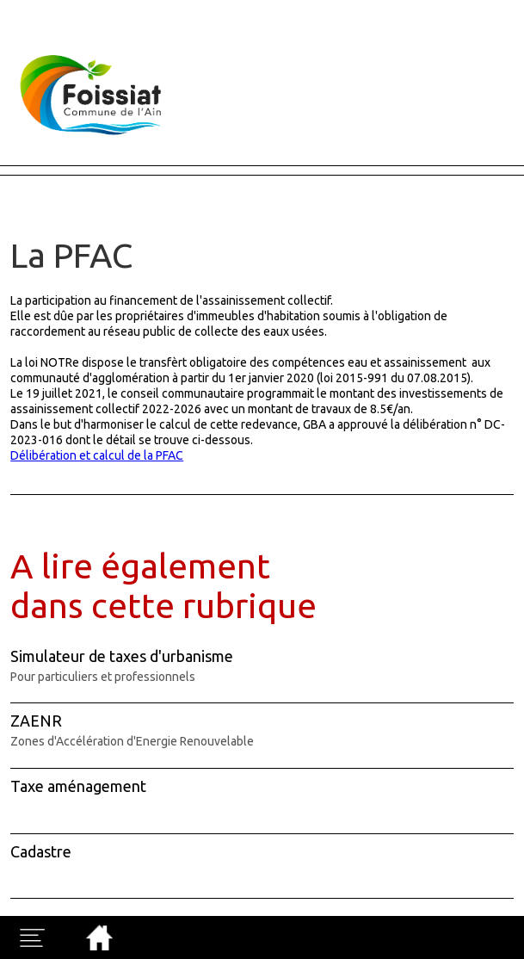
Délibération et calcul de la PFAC (96, 455)
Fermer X (27, 7)
